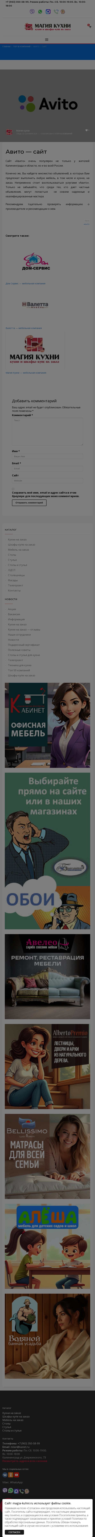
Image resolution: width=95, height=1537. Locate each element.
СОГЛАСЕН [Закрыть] (14, 1532)
